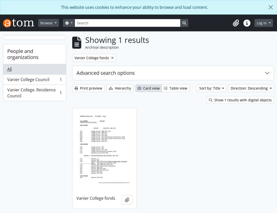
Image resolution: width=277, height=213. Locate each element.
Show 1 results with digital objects (240, 100)
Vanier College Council (34, 81)
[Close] (271, 7)
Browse (47, 23)
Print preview (88, 88)
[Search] (127, 23)
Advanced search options (105, 72)
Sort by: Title (210, 88)
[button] (235, 23)
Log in (262, 23)
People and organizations (23, 54)
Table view (175, 88)
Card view (149, 88)
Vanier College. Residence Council (34, 93)
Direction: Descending (250, 88)
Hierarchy (120, 88)
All (9, 69)
